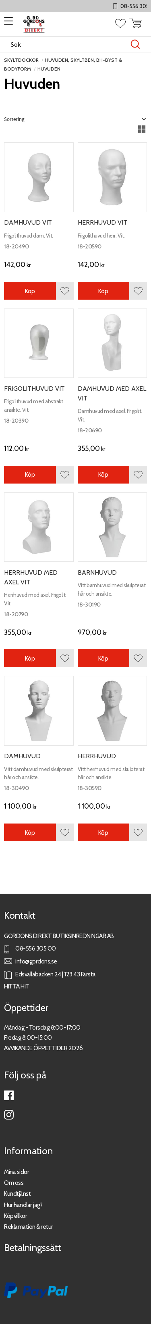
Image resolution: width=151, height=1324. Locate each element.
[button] (7, 24)
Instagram (9, 1115)
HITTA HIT (16, 986)
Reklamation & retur (28, 1226)
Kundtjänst (17, 1193)
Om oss (13, 1182)
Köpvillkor (15, 1216)
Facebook (9, 1095)
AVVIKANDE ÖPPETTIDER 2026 (43, 1048)
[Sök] (135, 44)
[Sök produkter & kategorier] (67, 44)
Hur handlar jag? (23, 1205)
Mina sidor (16, 1172)
